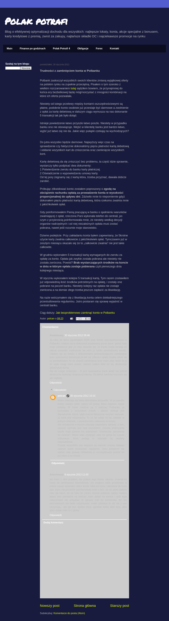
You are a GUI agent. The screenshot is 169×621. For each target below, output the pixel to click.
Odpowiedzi (59, 390)
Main (9, 48)
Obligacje (82, 48)
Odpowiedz (56, 382)
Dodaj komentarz (53, 522)
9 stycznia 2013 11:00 (76, 474)
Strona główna (85, 606)
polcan (51, 318)
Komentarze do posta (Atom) (69, 613)
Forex (99, 48)
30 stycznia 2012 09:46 (77, 335)
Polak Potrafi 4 (61, 48)
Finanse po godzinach (32, 48)
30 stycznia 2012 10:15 (83, 395)
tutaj (73, 88)
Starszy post (119, 606)
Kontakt (114, 48)
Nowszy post (49, 606)
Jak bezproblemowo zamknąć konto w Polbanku (85, 312)
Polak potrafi (36, 21)
